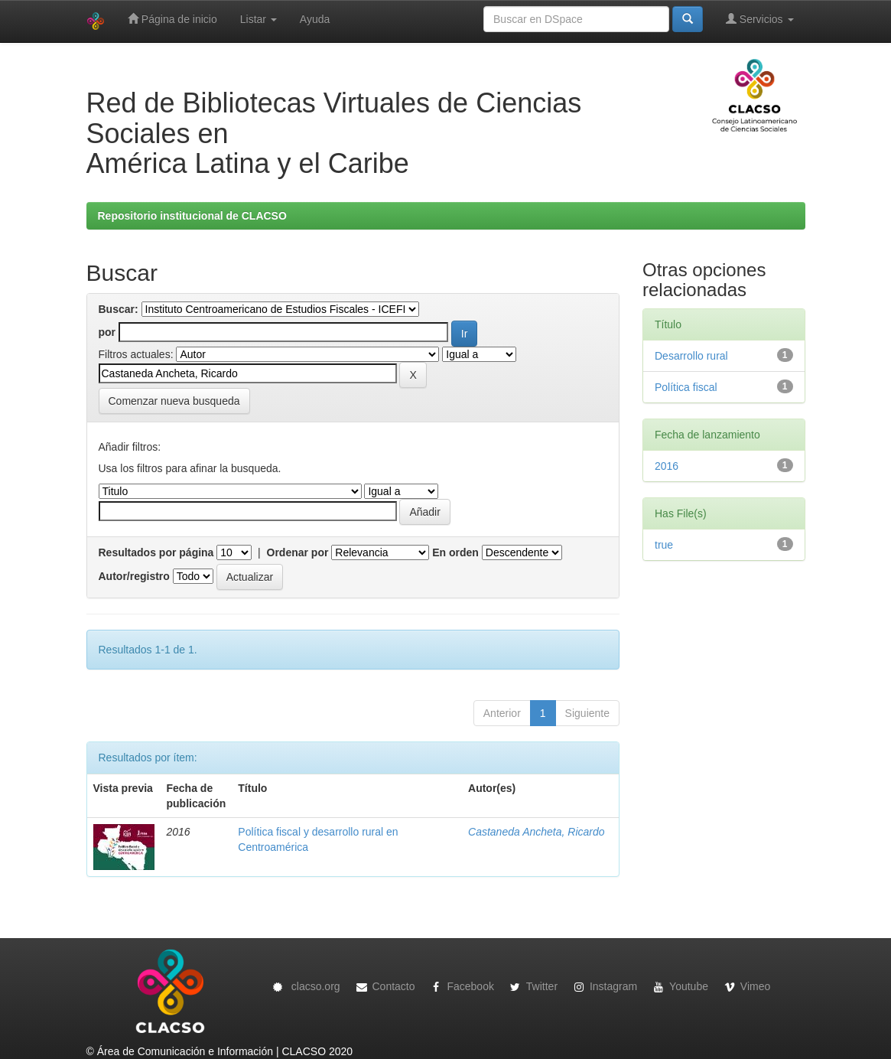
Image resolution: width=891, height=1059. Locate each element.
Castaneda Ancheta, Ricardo (536, 832)
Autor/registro (134, 576)
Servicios (760, 18)
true (664, 545)
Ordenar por (298, 552)
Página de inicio (172, 18)
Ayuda (315, 19)
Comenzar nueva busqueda (174, 401)
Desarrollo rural (691, 356)
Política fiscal (686, 387)
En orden (455, 552)
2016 (666, 466)
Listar (258, 19)
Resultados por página (156, 552)
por (107, 332)
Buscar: (118, 309)
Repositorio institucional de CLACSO (192, 216)
